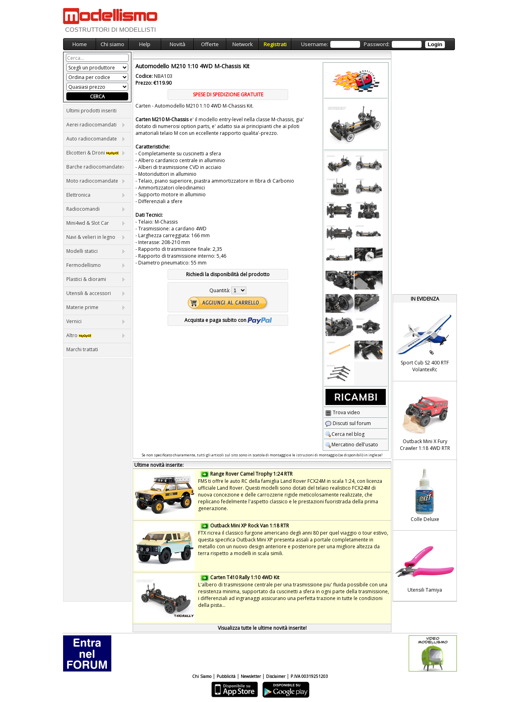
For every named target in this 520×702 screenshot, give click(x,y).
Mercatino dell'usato (351, 444)
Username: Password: (372, 44)
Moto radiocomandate (95, 180)
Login (435, 44)
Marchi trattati (82, 349)
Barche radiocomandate (95, 166)
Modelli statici (95, 251)
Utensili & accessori (95, 293)
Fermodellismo (95, 265)
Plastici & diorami (95, 279)
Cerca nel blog (344, 434)
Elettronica (95, 194)
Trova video (342, 412)
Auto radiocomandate (95, 138)
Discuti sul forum (348, 423)
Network (242, 44)
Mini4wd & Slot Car (95, 223)
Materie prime (95, 307)
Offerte (210, 44)
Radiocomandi (95, 209)
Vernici (95, 321)
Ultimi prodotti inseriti (91, 110)
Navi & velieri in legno (95, 237)
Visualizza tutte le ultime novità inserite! (262, 628)
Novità (177, 44)
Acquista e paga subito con (228, 320)
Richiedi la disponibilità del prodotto (228, 274)
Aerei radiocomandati (95, 124)
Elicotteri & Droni (95, 152)
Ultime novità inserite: (159, 465)
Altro (95, 335)
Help (144, 44)
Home (79, 44)
